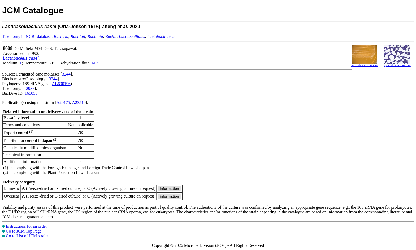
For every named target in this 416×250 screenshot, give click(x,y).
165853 (31, 93)
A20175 (63, 102)
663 (95, 63)
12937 (29, 88)
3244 (66, 74)
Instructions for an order (26, 226)
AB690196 (61, 83)
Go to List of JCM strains (27, 236)
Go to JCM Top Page (24, 231)
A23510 (79, 102)
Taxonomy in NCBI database (26, 36)
